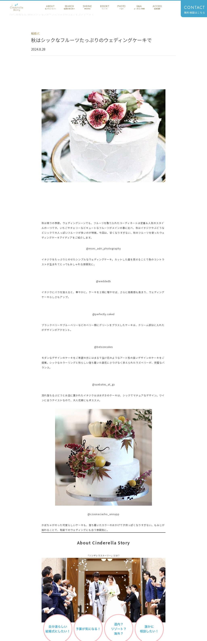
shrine (87, 7)
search (69, 7)
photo (121, 7)
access (157, 7)
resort (104, 7)
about (50, 7)
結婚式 (35, 33)
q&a (139, 7)
